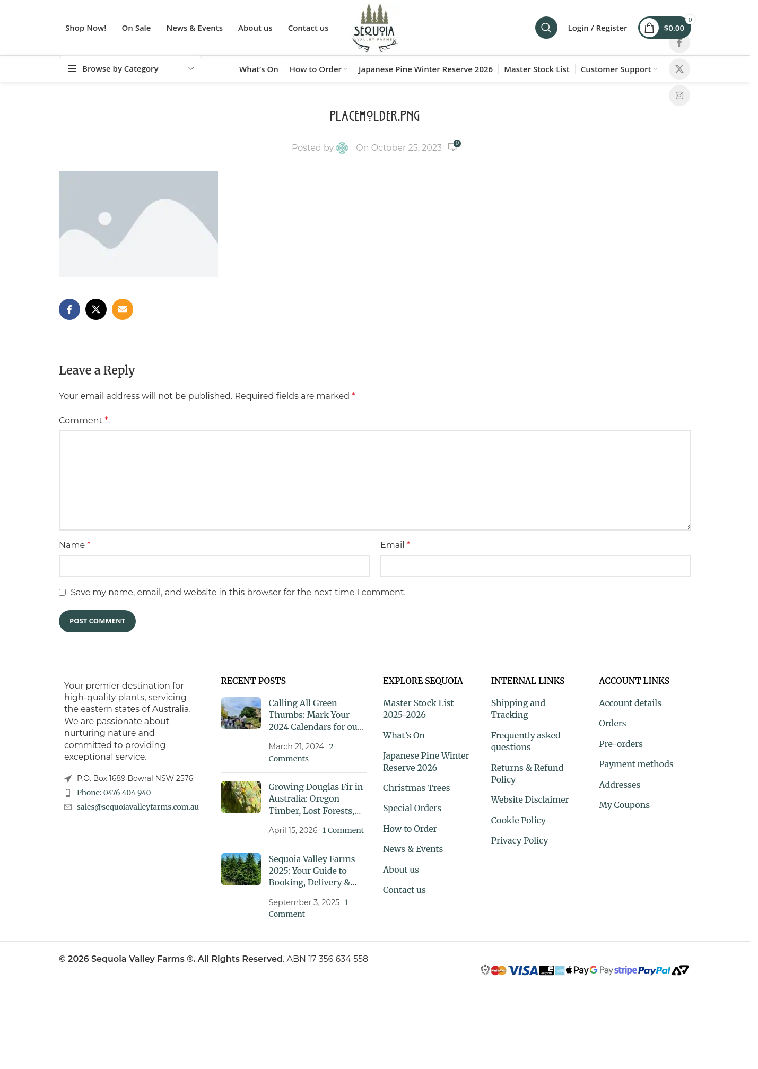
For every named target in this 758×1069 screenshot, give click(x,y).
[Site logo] (375, 26)
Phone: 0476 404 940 (114, 792)
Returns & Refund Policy (527, 773)
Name (74, 545)
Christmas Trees (416, 788)
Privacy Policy (519, 840)
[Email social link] (122, 309)
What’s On (404, 735)
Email (395, 545)
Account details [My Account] (630, 703)
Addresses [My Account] (619, 784)
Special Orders (412, 808)
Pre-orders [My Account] (621, 743)
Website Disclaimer (530, 799)
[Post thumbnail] (241, 730)
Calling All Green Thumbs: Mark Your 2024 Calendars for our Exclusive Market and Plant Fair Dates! (315, 727)
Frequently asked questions (526, 741)
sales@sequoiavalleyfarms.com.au (138, 807)
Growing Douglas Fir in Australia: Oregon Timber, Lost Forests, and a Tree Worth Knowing (316, 810)
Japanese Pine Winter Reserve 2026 (426, 761)
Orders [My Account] (612, 723)
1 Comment (343, 830)
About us (401, 869)
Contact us (404, 889)
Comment (83, 420)
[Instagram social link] (679, 95)
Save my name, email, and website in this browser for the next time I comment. (238, 592)
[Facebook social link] (679, 42)
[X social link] (679, 69)
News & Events (413, 849)
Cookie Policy (518, 820)
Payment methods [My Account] (636, 764)
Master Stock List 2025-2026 (418, 709)
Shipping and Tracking (518, 709)
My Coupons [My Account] (624, 804)
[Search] (546, 27)
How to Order (410, 828)
